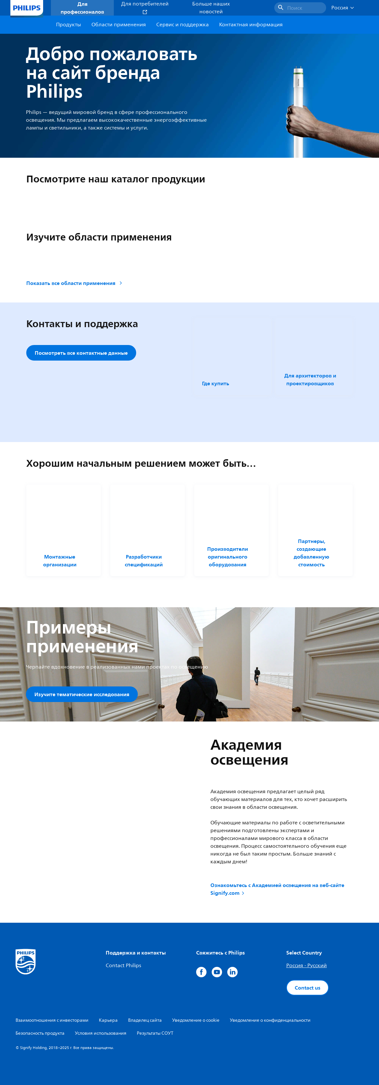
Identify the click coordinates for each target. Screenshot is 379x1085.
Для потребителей (145, 7)
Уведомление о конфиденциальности (270, 1020)
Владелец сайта (145, 1020)
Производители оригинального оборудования (227, 556)
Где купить (215, 383)
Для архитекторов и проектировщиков (310, 379)
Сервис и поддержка (182, 24)
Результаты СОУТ (155, 1033)
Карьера (108, 1020)
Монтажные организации (60, 560)
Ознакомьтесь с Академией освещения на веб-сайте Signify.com (277, 889)
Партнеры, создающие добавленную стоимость (311, 552)
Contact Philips (123, 965)
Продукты (68, 24)
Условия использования (100, 1033)
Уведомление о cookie (195, 1020)
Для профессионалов (82, 8)
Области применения (118, 24)
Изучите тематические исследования (81, 694)
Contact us (307, 987)
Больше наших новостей (211, 8)
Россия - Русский (306, 965)
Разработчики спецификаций (144, 560)
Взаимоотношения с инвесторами (52, 1020)
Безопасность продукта (40, 1033)
